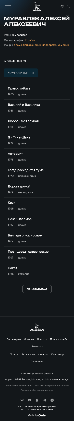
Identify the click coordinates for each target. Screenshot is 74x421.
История (29, 339)
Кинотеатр (57, 354)
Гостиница (37, 361)
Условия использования (19, 385)
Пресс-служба (58, 339)
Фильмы (43, 354)
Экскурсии (28, 354)
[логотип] (37, 6)
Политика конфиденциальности (51, 385)
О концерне (14, 339)
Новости (42, 339)
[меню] (8, 6)
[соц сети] (22, 400)
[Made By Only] (37, 415)
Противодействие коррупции (37, 390)
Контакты (37, 346)
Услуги (14, 354)
